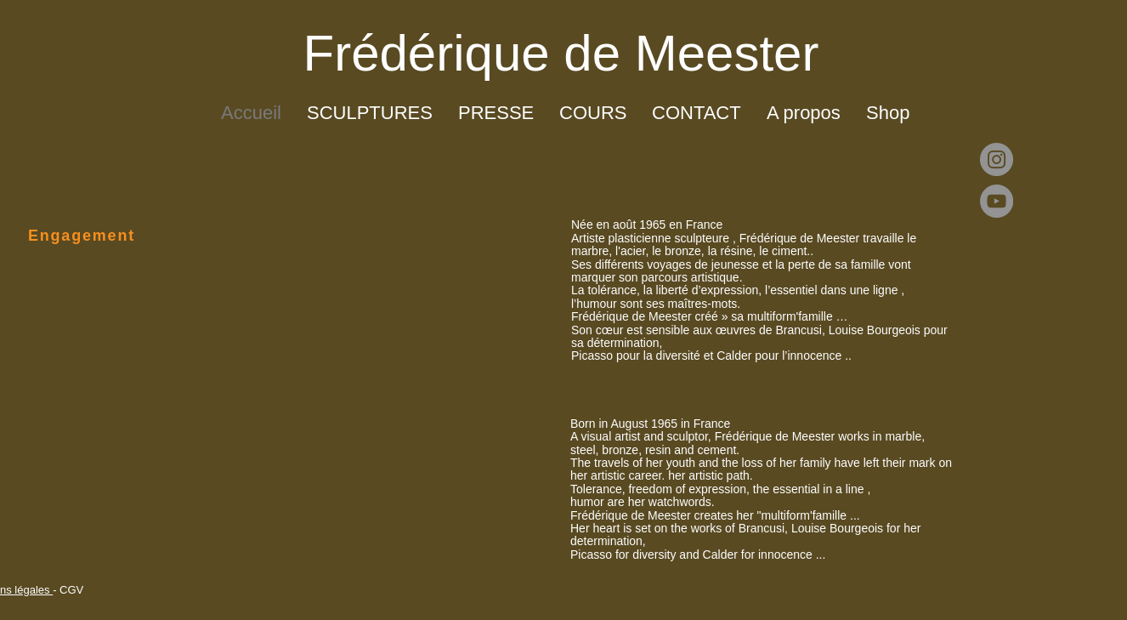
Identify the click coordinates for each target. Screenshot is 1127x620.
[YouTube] (996, 201)
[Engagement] (78, 236)
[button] (369, 113)
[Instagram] (996, 159)
